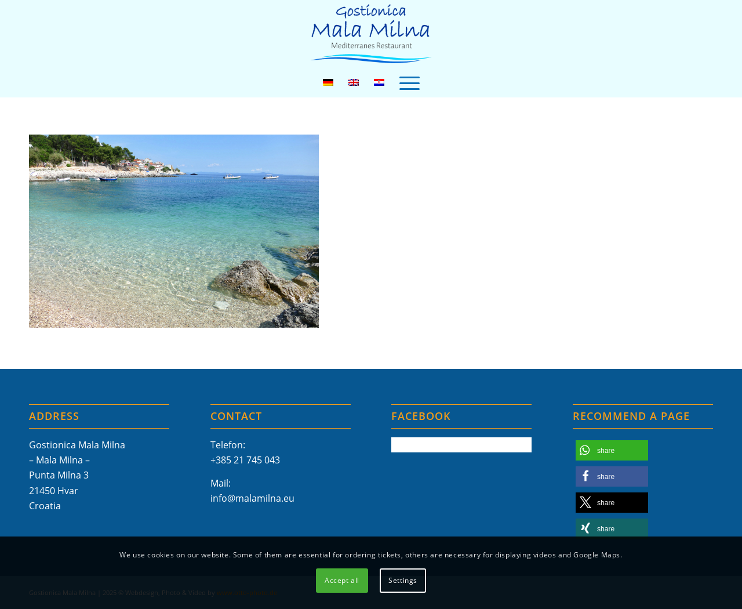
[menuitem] (409, 82)
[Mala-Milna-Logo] (370, 34)
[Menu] (409, 82)
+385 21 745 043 (245, 460)
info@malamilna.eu (252, 498)
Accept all (342, 580)
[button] (612, 450)
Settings (402, 580)
